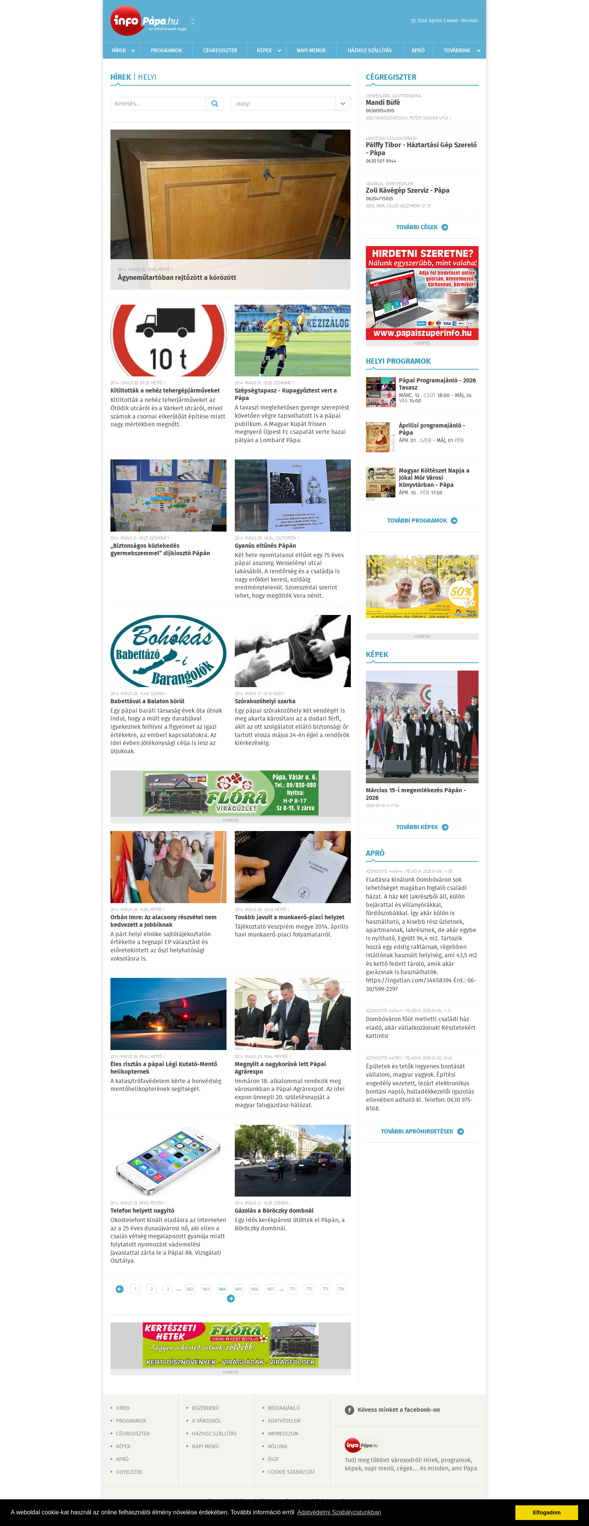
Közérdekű (205, 1408)
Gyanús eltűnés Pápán (265, 546)
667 (270, 1289)
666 (254, 1289)
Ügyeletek (129, 1472)
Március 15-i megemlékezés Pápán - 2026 (416, 794)
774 (341, 1289)
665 (238, 1289)
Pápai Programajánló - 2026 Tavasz (437, 384)
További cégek (417, 227)
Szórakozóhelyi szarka (265, 701)
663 (206, 1289)
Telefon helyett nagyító (142, 1211)
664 (222, 1289)
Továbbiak (457, 51)
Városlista (192, 21)
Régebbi (231, 1298)
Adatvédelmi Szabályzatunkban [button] (339, 1512)
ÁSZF (273, 1459)
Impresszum (283, 1434)
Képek (264, 51)
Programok (166, 51)
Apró (418, 51)
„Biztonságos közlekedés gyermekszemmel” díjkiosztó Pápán (160, 549)
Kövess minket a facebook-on (399, 1410)
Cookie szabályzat (291, 1472)
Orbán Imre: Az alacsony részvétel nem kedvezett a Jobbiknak (163, 921)
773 (325, 1289)
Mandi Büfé (383, 103)
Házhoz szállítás (370, 51)
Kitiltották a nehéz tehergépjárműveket (165, 391)
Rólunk (277, 1447)
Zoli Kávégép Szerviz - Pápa (408, 191)
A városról (206, 1421)
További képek (417, 827)
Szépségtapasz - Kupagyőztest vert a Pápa (286, 394)
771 (293, 1289)
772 (309, 1289)
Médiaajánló (284, 1408)
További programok (417, 520)
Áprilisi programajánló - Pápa (432, 429)
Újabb (119, 1289)
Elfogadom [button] (547, 1512)
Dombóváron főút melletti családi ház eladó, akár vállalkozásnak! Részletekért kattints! (421, 1028)
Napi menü (205, 1447)
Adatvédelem (284, 1421)
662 (190, 1289)
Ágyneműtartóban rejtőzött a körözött (177, 278)
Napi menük (311, 51)
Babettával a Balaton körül (147, 701)
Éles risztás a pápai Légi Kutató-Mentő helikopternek (163, 1068)
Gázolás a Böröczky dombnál (274, 1211)
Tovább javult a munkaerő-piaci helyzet (289, 917)
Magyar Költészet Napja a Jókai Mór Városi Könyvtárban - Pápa (434, 478)
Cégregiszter (220, 51)
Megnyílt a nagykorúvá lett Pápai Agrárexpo (280, 1068)
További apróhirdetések (417, 1131)
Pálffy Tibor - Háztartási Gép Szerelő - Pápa (421, 149)
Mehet (214, 103)
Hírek (119, 51)
